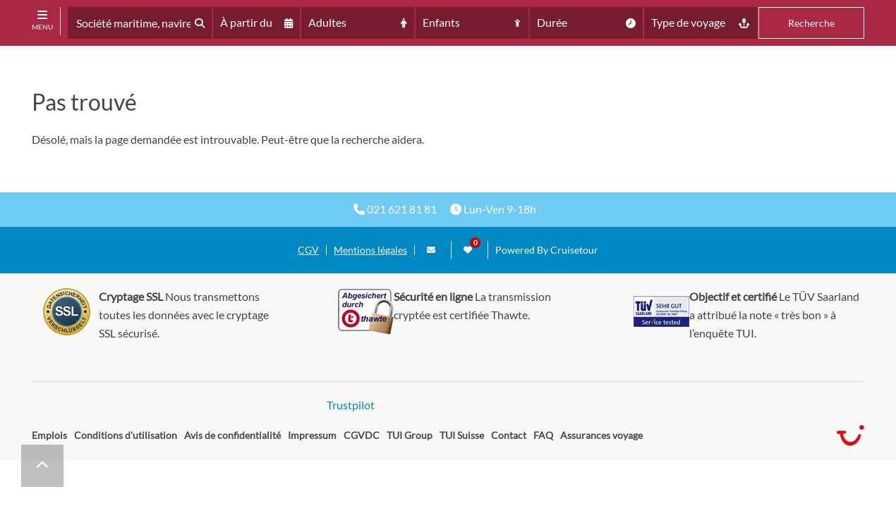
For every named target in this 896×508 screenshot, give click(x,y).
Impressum (312, 435)
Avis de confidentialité (232, 435)
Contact (508, 435)
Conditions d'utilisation (125, 435)
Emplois (49, 435)
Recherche (811, 23)
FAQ (543, 435)
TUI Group (409, 435)
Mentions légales (370, 250)
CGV (308, 250)
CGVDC (362, 435)
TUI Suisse (462, 435)
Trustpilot (351, 404)
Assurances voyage (601, 435)
